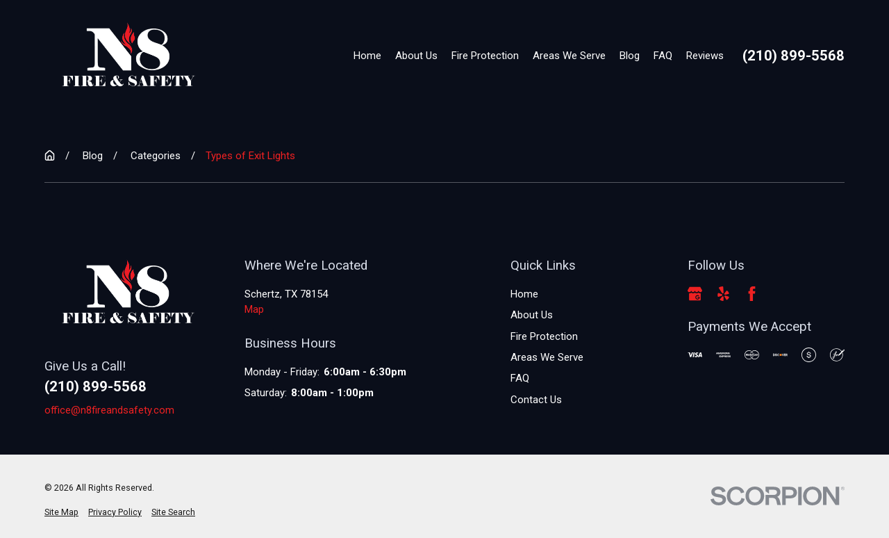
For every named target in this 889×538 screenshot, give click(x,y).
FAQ (519, 378)
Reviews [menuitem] (705, 55)
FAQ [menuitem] (663, 55)
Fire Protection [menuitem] (485, 55)
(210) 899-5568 (793, 55)
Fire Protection (544, 336)
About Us (531, 315)
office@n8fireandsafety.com (109, 410)
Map (254, 309)
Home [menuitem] (367, 55)
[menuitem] (61, 512)
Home (524, 294)
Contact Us (536, 399)
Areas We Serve (546, 357)
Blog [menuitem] (630, 55)
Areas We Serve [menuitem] (569, 55)
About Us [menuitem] (416, 55)
